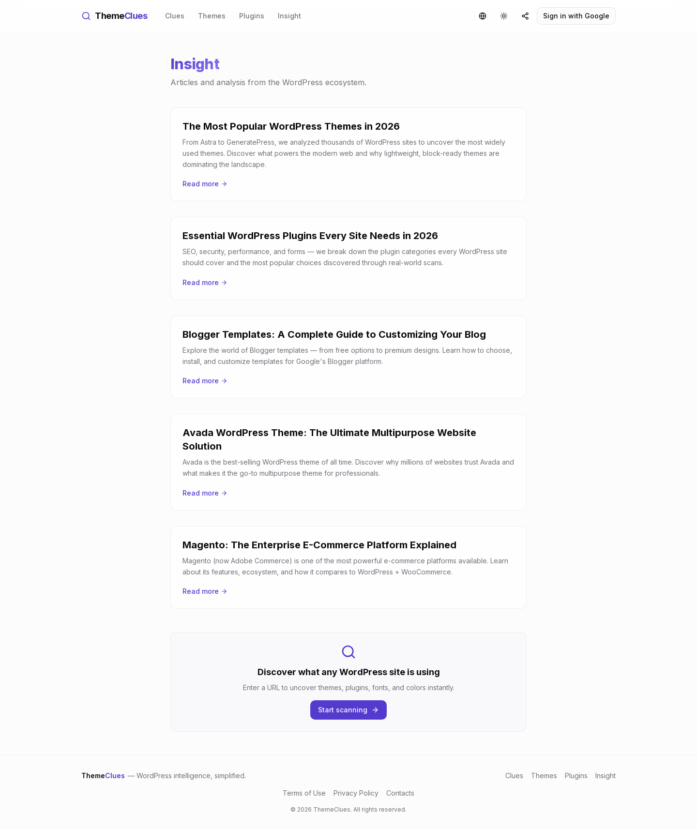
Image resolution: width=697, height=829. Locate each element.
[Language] (482, 16)
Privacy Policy (356, 793)
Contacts (400, 793)
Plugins (251, 16)
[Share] (525, 16)
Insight (289, 16)
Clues (174, 16)
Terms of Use (304, 793)
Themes (212, 16)
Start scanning (348, 710)
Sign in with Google (576, 16)
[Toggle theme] (504, 16)
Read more (204, 184)
